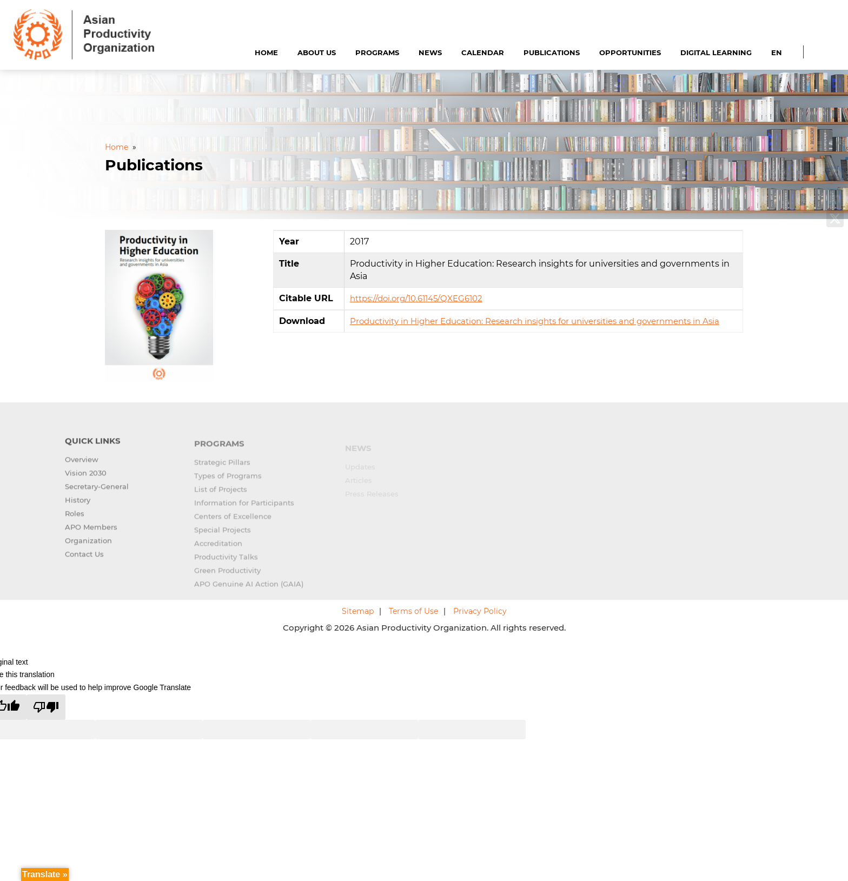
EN (776, 52)
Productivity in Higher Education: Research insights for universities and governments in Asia (534, 321)
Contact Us (84, 561)
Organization (88, 547)
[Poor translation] (46, 707)
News (430, 52)
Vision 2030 (86, 479)
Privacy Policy (480, 611)
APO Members (91, 533)
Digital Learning (716, 52)
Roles (74, 520)
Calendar (482, 52)
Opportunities (630, 52)
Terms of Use (413, 611)
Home (266, 52)
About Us (316, 52)
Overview (81, 466)
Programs (377, 52)
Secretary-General (97, 493)
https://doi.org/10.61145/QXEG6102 (416, 298)
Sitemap (358, 611)
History (77, 506)
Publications (552, 52)
